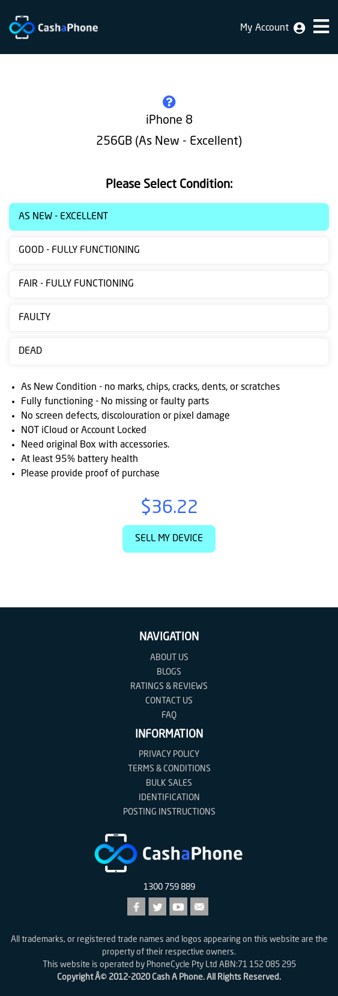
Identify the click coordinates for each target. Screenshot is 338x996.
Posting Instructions (169, 812)
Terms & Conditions (169, 769)
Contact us (169, 701)
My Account (272, 28)
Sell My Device (169, 539)
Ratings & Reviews (169, 686)
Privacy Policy (169, 754)
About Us (169, 658)
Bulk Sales (169, 783)
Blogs (169, 672)
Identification (169, 798)
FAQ (169, 715)
